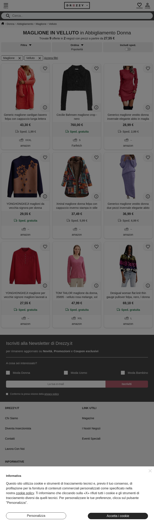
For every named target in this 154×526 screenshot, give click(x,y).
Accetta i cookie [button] (118, 516)
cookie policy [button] (25, 493)
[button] (150, 470)
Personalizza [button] (36, 515)
